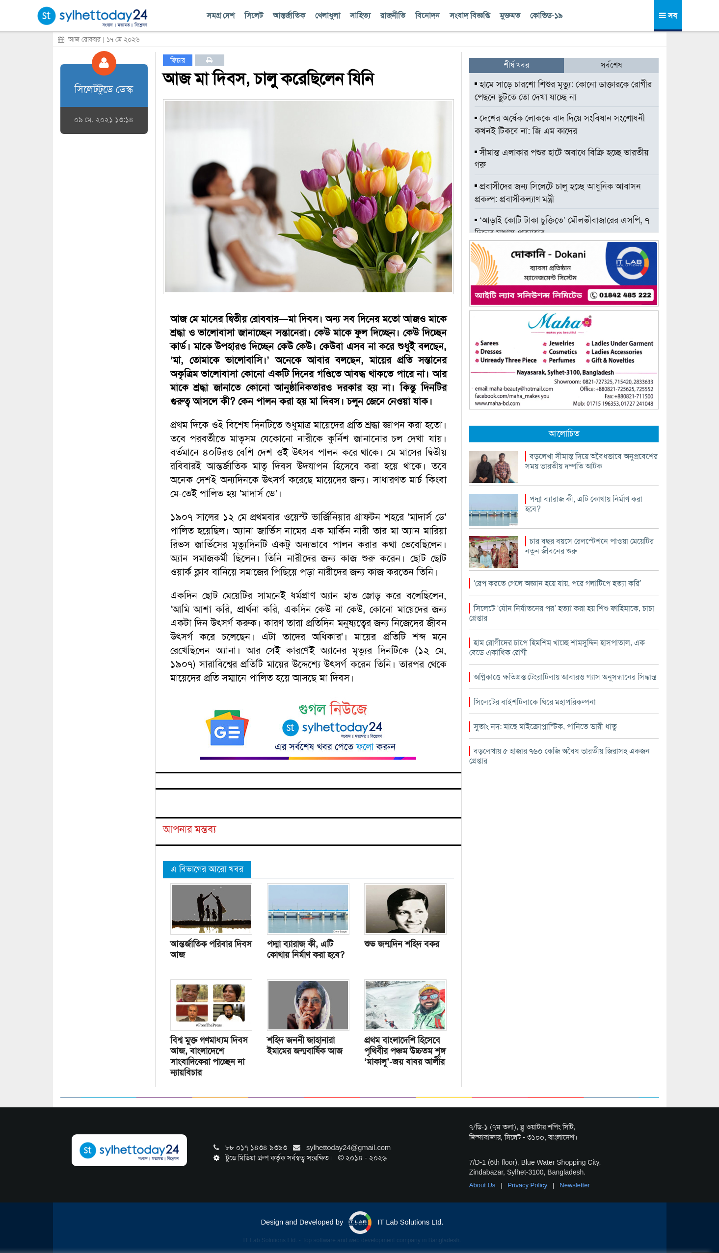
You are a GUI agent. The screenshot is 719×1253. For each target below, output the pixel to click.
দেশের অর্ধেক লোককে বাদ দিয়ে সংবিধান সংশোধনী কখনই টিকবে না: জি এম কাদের (560, 124)
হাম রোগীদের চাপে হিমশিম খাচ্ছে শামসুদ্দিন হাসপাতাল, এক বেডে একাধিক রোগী (557, 648)
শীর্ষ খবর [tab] (516, 65)
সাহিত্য (360, 15)
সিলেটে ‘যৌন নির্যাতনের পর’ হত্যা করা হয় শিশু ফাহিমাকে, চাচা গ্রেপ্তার (561, 613)
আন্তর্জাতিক (289, 15)
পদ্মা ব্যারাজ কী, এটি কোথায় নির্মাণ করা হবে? (306, 949)
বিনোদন (427, 15)
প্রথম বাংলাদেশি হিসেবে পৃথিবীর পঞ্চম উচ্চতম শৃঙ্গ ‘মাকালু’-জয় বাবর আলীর (405, 1051)
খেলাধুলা (327, 15)
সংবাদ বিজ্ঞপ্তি (470, 15)
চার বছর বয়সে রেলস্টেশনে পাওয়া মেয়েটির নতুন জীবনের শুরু (589, 546)
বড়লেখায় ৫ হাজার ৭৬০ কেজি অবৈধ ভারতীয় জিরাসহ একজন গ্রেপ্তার (559, 756)
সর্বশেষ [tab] (611, 65)
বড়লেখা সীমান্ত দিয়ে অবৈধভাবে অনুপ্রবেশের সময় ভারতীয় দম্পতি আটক (591, 461)
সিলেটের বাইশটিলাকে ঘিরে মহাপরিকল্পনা (535, 702)
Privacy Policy (528, 1185)
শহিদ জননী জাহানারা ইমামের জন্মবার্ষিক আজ (305, 1045)
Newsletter (574, 1185)
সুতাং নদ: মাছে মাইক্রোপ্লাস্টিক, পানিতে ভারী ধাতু (545, 726)
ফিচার (177, 60)
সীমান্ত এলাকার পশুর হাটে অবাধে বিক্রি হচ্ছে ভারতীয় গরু (562, 159)
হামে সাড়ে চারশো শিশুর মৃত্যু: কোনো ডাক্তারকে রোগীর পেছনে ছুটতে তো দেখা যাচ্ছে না (563, 90)
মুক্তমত (510, 15)
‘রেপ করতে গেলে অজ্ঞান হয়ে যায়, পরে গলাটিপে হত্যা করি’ (557, 583)
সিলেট (253, 15)
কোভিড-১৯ (546, 15)
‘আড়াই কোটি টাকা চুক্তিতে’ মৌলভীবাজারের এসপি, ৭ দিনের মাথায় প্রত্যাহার (562, 226)
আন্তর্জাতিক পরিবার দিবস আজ (211, 949)
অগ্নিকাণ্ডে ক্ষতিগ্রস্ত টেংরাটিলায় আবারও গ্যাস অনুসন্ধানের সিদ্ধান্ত (565, 677)
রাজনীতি (392, 15)
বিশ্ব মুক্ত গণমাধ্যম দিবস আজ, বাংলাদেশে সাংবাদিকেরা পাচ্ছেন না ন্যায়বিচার (209, 1056)
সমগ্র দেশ (221, 15)
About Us (483, 1185)
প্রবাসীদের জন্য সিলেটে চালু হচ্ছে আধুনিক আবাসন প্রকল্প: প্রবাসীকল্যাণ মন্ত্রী (558, 192)
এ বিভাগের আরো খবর (206, 869)
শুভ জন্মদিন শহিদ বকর (401, 944)
